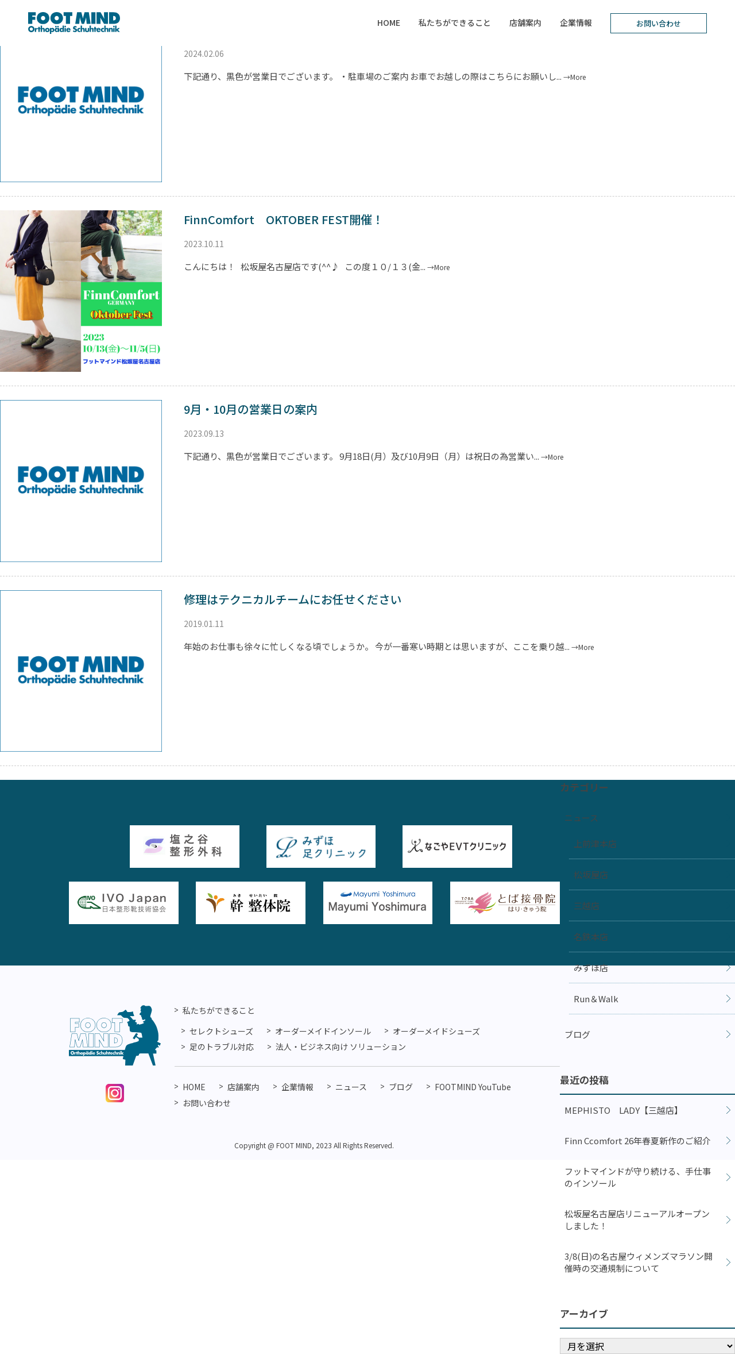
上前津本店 (595, 843)
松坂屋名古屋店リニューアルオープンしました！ (637, 1219)
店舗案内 (525, 22)
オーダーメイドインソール (323, 1031)
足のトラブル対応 (221, 1046)
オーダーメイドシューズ (436, 1031)
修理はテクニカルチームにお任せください (292, 599)
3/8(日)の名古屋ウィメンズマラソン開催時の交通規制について (638, 1262)
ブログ (577, 1034)
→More (574, 77)
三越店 (586, 905)
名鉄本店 (591, 936)
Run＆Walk (596, 999)
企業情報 (576, 22)
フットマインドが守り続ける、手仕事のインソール (637, 1177)
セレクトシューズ (221, 1031)
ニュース (581, 817)
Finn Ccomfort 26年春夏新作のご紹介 (637, 1140)
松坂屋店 (591, 874)
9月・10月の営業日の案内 (251, 409)
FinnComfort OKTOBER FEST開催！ (284, 219)
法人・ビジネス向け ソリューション (341, 1046)
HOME (388, 22)
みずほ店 (591, 967)
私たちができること (455, 22)
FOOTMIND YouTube (473, 1087)
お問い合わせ (658, 23)
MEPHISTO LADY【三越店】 (623, 1110)
